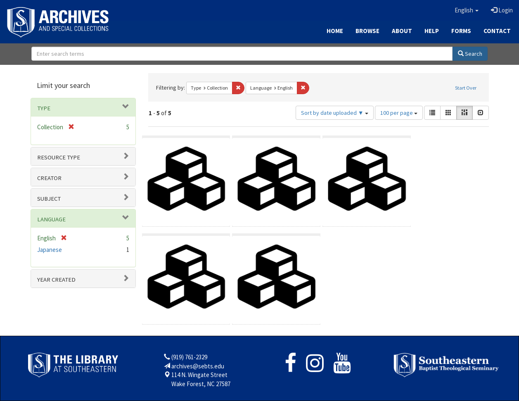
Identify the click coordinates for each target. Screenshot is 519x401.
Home (335, 31)
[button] (466, 10)
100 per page (398, 112)
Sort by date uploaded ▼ (334, 112)
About (402, 31)
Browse (367, 31)
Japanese (49, 250)
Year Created (56, 279)
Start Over (465, 88)
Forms (461, 31)
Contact (497, 31)
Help (431, 31)
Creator (49, 178)
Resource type (58, 157)
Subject (49, 198)
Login (502, 10)
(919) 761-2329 (189, 357)
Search (470, 53)
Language (51, 219)
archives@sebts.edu (197, 366)
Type (43, 108)
